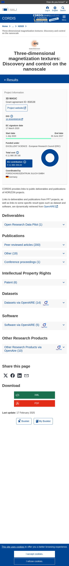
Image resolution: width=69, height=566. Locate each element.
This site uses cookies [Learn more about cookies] (13, 547)
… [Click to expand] (13, 26)
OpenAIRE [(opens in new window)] (50, 206)
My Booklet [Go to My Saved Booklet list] (43, 421)
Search (63, 9)
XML (36, 395)
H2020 (21, 26)
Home (5, 26)
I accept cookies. (34, 554)
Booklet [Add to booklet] (24, 420)
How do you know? (57, 2)
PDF (37, 403)
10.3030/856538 (13, 119)
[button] (55, 9)
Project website (17, 107)
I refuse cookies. (34, 561)
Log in (47, 9)
